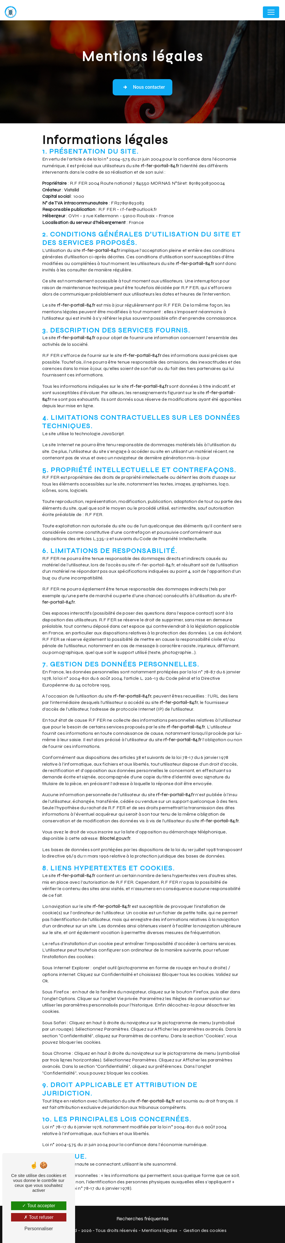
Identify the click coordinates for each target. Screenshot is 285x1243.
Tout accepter (38, 1205)
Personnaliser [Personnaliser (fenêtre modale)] (38, 1228)
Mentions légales (159, 1230)
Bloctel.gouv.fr (115, 838)
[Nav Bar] (271, 12)
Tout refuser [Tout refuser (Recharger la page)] (39, 1217)
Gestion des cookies (204, 1230)
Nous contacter (142, 87)
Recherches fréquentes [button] (142, 1219)
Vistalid (71, 190)
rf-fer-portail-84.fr (160, 165)
